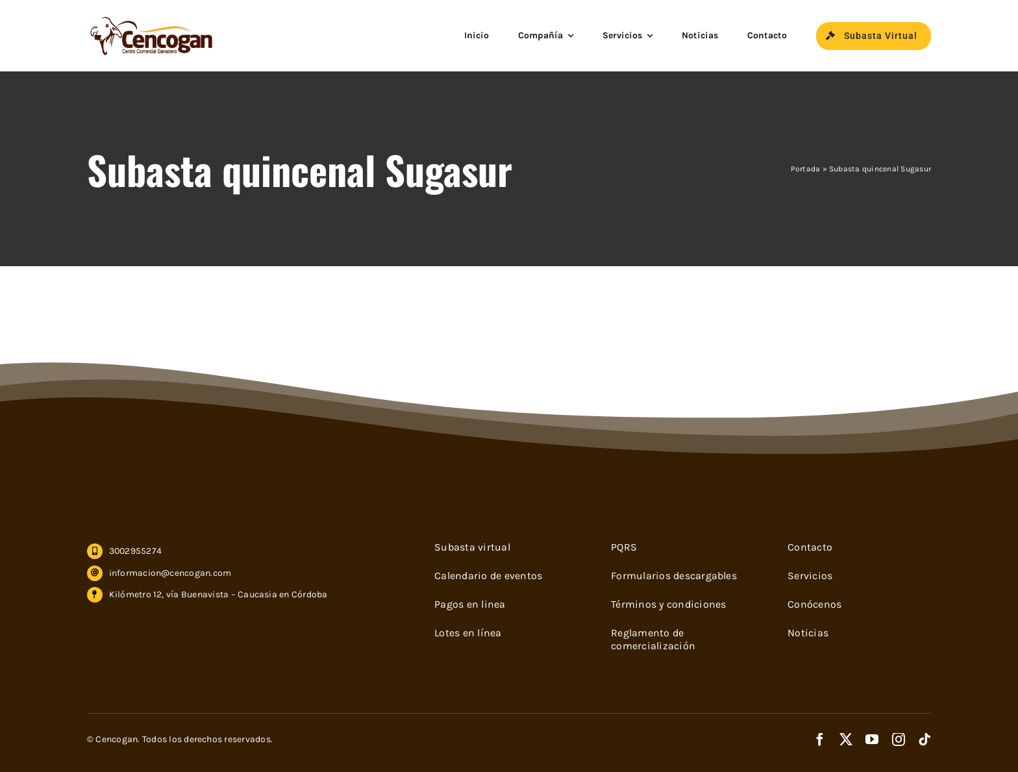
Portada (806, 168)
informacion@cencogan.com (170, 573)
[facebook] (819, 739)
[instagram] (898, 739)
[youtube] (871, 739)
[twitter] (845, 739)
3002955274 (135, 550)
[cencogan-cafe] (152, 19)
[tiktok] (924, 739)
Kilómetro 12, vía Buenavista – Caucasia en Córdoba (218, 594)
